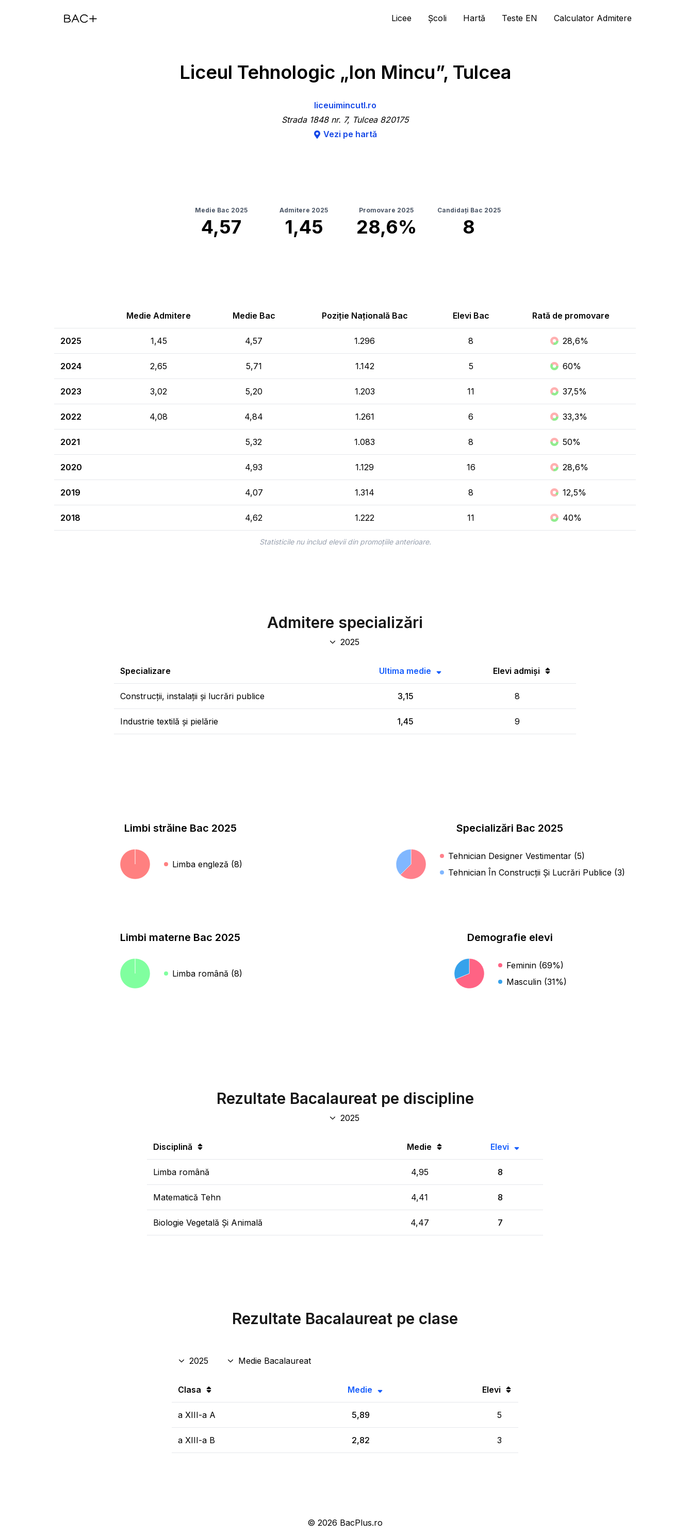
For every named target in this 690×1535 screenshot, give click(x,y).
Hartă (474, 18)
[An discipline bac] (345, 1118)
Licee (401, 18)
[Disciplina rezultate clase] (270, 1360)
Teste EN (519, 18)
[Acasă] (80, 18)
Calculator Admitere (593, 18)
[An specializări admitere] (345, 642)
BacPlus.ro (361, 1522)
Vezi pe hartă (345, 134)
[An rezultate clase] (194, 1360)
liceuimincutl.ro (345, 105)
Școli (437, 18)
